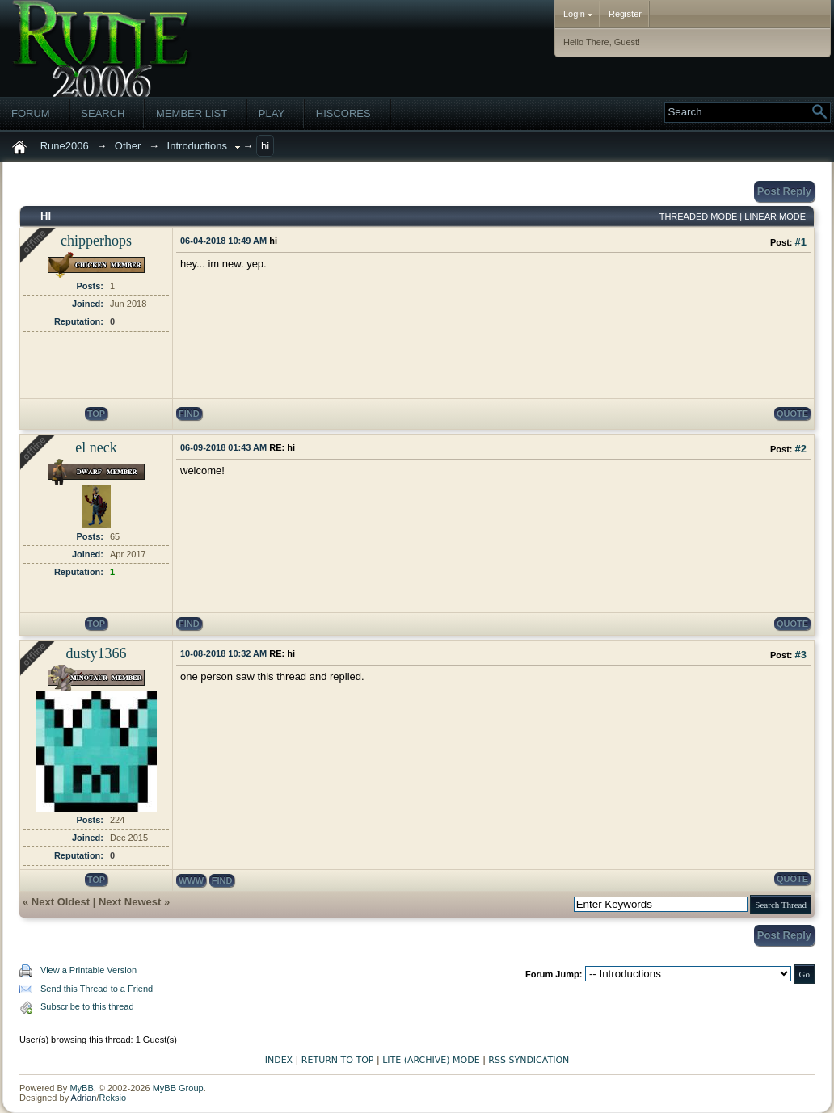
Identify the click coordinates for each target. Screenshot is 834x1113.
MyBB (81, 1088)
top (96, 413)
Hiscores (343, 113)
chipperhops (96, 241)
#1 (801, 242)
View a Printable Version (88, 970)
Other (128, 146)
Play (271, 113)
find (189, 413)
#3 (801, 655)
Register (625, 14)
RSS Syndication (528, 1060)
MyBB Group (178, 1088)
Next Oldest (61, 902)
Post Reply (784, 191)
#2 (801, 449)
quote (792, 413)
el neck (95, 447)
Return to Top (337, 1060)
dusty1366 (95, 653)
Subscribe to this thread (87, 1006)
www (191, 880)
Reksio (112, 1097)
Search (102, 113)
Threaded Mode (698, 216)
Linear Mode (775, 216)
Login (577, 14)
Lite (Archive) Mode (430, 1060)
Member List (191, 113)
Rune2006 (64, 146)
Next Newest (130, 902)
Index (279, 1060)
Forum (30, 113)
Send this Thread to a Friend (96, 988)
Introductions (197, 146)
